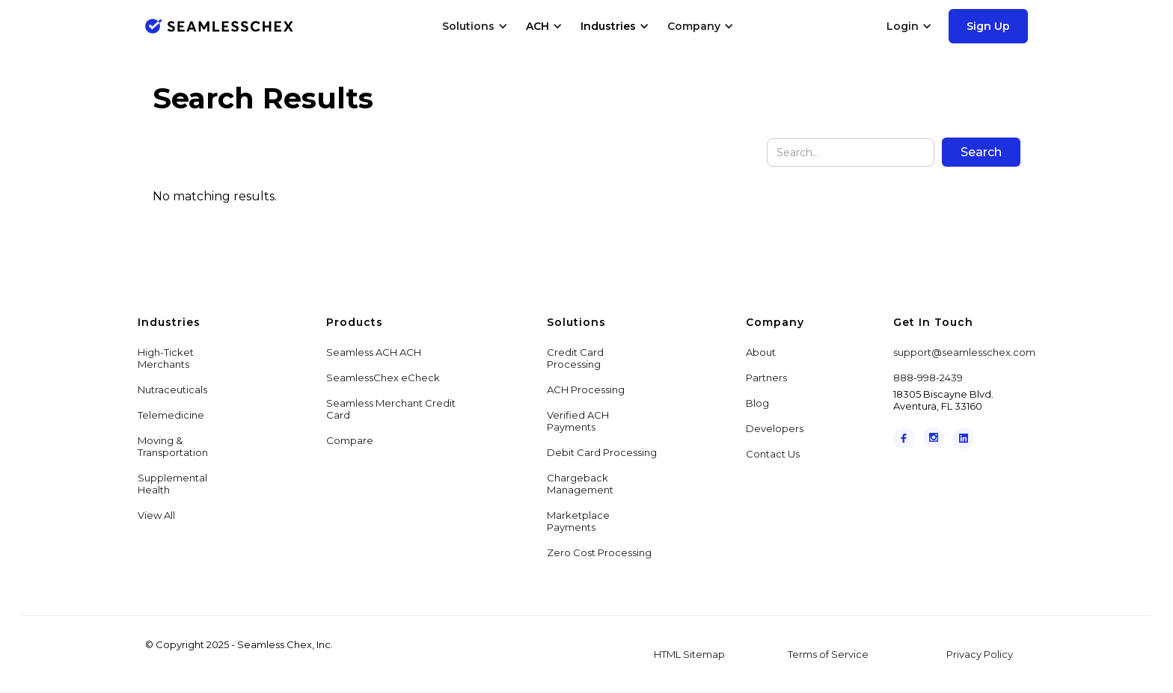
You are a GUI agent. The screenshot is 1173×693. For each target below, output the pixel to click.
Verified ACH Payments (578, 421)
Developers (774, 428)
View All (156, 515)
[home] (219, 26)
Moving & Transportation (173, 446)
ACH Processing (586, 389)
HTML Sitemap (689, 654)
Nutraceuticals (172, 389)
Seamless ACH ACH (373, 352)
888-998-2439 (928, 378)
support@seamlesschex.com (964, 352)
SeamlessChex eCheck (383, 378)
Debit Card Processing (602, 452)
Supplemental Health (172, 484)
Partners (766, 378)
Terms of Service (828, 654)
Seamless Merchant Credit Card (391, 409)
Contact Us (773, 454)
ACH (537, 26)
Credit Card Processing (575, 358)
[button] (475, 26)
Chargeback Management (580, 484)
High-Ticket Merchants (166, 358)
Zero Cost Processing (599, 552)
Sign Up (988, 26)
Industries (608, 26)
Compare (349, 440)
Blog (757, 403)
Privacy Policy (979, 654)
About (761, 352)
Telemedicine (171, 415)
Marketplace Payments (578, 521)
